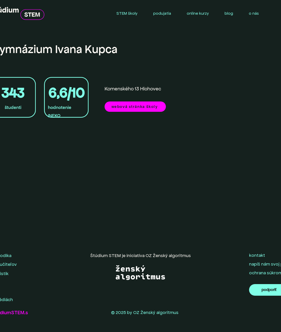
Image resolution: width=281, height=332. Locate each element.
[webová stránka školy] (135, 106)
